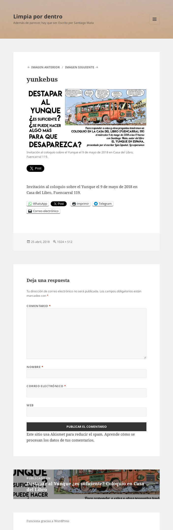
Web (30, 405)
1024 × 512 (64, 242)
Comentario (39, 306)
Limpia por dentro (38, 16)
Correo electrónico (46, 386)
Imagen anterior (45, 67)
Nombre (35, 367)
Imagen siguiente (79, 67)
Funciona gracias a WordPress (48, 521)
